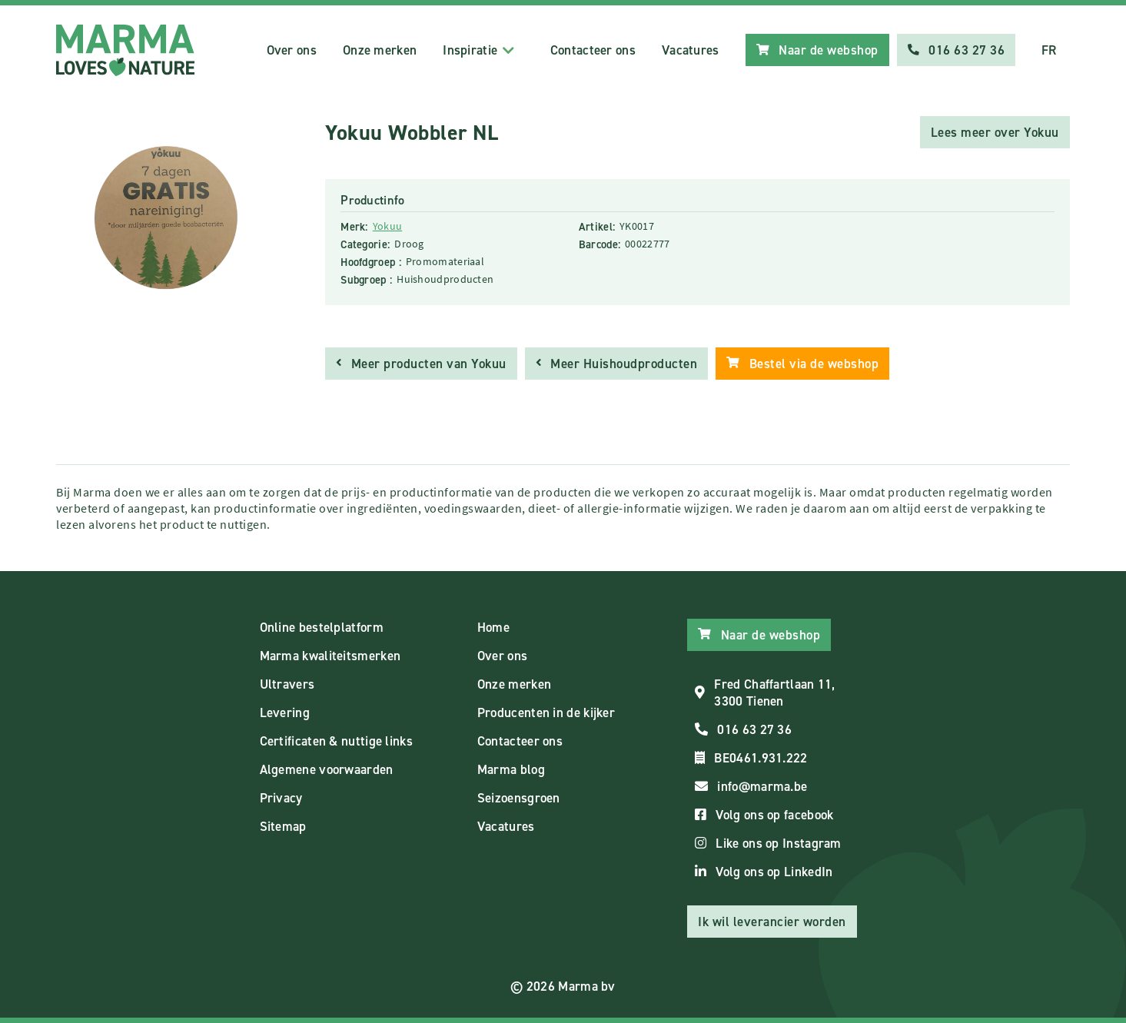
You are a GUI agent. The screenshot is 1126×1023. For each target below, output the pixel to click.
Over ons (292, 50)
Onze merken (380, 50)
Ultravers (287, 684)
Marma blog (511, 769)
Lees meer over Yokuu (995, 132)
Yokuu (388, 226)
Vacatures (690, 50)
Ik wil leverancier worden (772, 921)
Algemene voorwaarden (327, 769)
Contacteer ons (593, 50)
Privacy (281, 797)
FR (1049, 50)
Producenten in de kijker (546, 712)
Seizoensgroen (518, 797)
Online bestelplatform (322, 627)
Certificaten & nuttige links (336, 740)
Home (493, 627)
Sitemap (283, 826)
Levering (285, 712)
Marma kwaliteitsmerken (330, 655)
